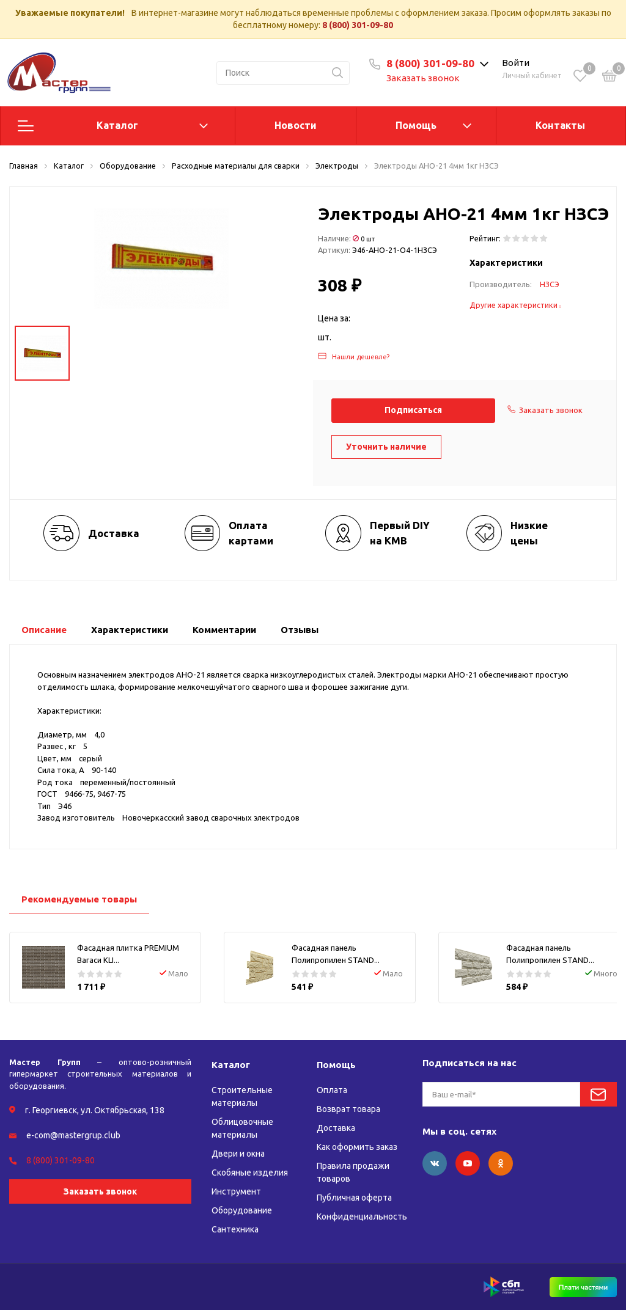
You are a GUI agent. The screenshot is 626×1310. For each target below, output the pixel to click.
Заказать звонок (423, 78)
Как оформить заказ (357, 1147)
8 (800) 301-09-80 (357, 25)
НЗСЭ (549, 284)
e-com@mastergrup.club (73, 1135)
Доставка (336, 1128)
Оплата (332, 1090)
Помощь (416, 125)
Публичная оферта (354, 1197)
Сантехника (235, 1229)
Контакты (560, 125)
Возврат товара (348, 1109)
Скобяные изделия (250, 1172)
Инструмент (236, 1191)
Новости (295, 125)
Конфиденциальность (362, 1216)
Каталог (117, 125)
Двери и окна (238, 1153)
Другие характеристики (515, 305)
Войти (515, 62)
